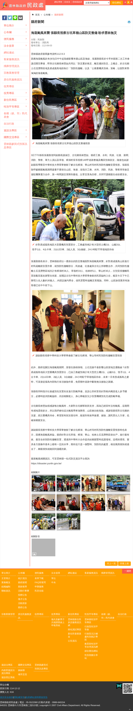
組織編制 (5, 586)
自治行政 (9, 123)
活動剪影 (22, 603)
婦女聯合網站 (91, 651)
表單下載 (39, 578)
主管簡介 (5, 578)
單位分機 (4, 685)
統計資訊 (22, 578)
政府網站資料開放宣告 (36, 697)
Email (20, 17)
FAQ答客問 (40, 582)
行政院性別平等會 (91, 628)
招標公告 (22, 595)
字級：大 (131, 2)
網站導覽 (58, 2)
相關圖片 (35, 472)
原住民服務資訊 (13, 79)
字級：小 (125, 2)
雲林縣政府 (77, 2)
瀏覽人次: (5, 692)
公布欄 (8, 32)
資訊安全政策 (6, 697)
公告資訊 (72, 641)
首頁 (37, 15)
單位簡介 (9, 25)
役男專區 (9, 86)
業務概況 (5, 582)
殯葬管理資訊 (11, 66)
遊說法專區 (10, 130)
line (15, 17)
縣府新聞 (58, 15)
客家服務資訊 (11, 59)
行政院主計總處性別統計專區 (91, 636)
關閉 (129, 571)
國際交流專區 (11, 137)
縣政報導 (22, 586)
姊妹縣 (21, 670)
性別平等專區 (11, 106)
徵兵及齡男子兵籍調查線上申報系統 (58, 622)
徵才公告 (22, 599)
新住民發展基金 (74, 635)
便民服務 (9, 39)
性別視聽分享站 (91, 656)
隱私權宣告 (19, 697)
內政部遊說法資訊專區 (8, 671)
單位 (53, 578)
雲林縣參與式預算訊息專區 (15, 145)
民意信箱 (39, 591)
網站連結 (9, 52)
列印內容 (129, 22)
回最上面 (130, 709)
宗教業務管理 (11, 72)
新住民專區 (10, 99)
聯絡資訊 (5, 591)
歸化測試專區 (74, 629)
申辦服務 (39, 586)
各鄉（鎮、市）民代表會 (15, 115)
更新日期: (5, 688)
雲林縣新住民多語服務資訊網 (74, 622)
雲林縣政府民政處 (22, 5)
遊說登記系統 (8, 677)
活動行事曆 (23, 591)
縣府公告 (22, 607)
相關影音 (35, 536)
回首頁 (67, 2)
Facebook (4, 17)
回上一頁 (111, 563)
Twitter (10, 17)
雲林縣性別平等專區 (91, 621)
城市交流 (22, 674)
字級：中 (128, 2)
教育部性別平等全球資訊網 (91, 645)
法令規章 (9, 45)
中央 (53, 582)
